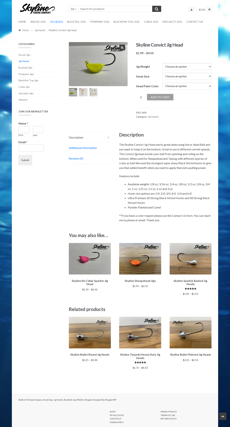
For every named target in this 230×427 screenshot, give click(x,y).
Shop (113, 410)
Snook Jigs (38, 21)
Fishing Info (117, 421)
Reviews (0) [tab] (76, 158)
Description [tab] (76, 137)
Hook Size (142, 76)
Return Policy (169, 417)
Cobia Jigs (151, 21)
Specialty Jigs (172, 21)
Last (35, 135)
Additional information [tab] (83, 147)
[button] (122, 47)
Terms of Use (168, 414)
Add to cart (160, 97)
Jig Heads (56, 21)
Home (22, 21)
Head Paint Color (147, 86)
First (21, 135)
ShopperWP (110, 398)
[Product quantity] (140, 97)
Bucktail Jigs (76, 21)
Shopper (89, 398)
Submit (25, 160)
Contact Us (194, 21)
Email (23, 142)
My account (117, 414)
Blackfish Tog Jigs (126, 21)
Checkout (116, 417)
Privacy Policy (169, 410)
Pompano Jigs (99, 21)
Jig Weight (143, 66)
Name (23, 123)
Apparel (23, 99)
